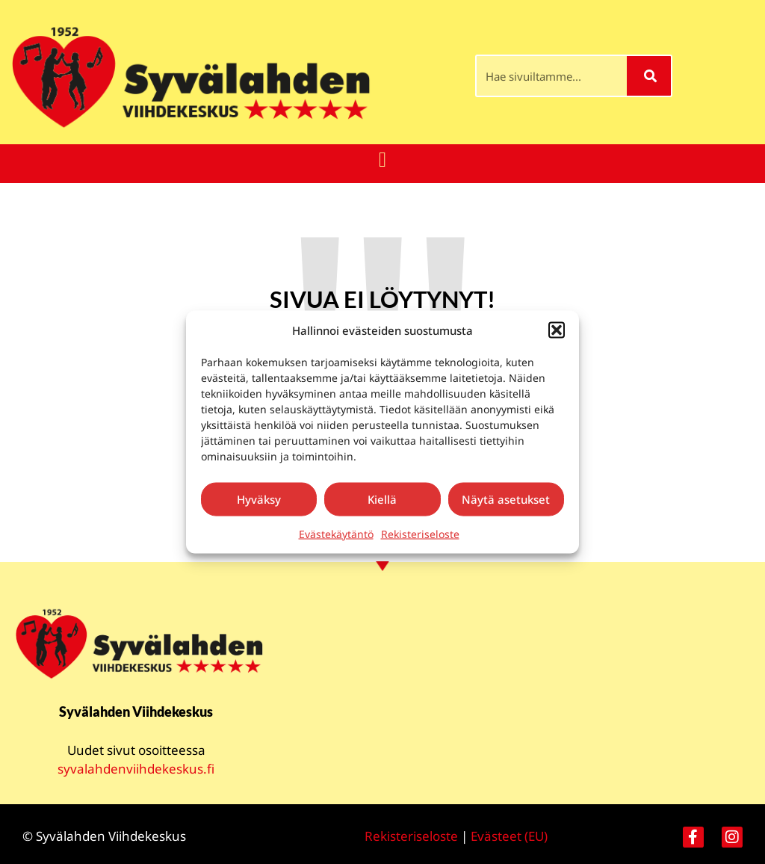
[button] (556, 330)
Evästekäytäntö (336, 533)
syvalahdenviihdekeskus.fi (136, 768)
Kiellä (382, 499)
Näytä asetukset (506, 499)
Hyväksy (259, 499)
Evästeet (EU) (509, 836)
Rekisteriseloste (420, 533)
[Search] (649, 76)
